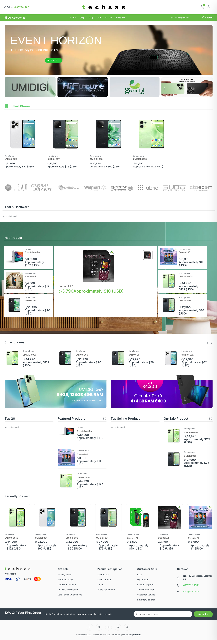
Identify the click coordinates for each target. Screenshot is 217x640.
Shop (82, 17)
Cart (99, 17)
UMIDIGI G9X (11, 159)
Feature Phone (185, 249)
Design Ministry (134, 635)
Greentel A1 (132, 538)
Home (73, 17)
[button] (207, 343)
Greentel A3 (184, 252)
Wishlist (108, 17)
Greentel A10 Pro (33, 252)
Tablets (28, 249)
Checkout (120, 17)
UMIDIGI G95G (140, 159)
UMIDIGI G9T (53, 159)
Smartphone (10, 156)
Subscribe (203, 614)
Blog (91, 17)
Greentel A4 (30, 276)
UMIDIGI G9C (96, 159)
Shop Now (53, 60)
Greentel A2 (65, 286)
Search (207, 17)
